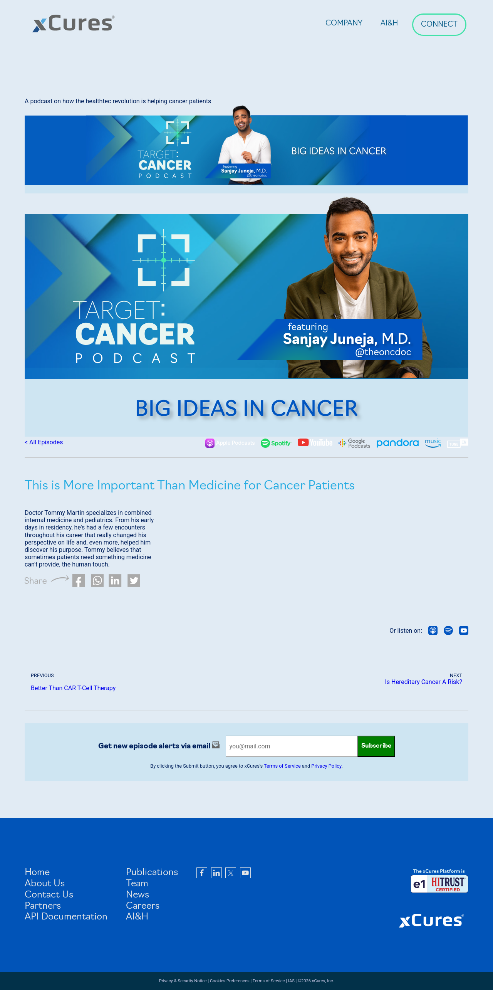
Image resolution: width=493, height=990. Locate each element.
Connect (439, 25)
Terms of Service (282, 766)
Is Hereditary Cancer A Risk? (423, 682)
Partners (43, 906)
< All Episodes (44, 442)
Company (343, 23)
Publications (152, 872)
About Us (45, 884)
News (137, 895)
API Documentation (66, 917)
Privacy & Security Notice (183, 980)
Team (137, 884)
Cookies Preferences (230, 980)
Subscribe (376, 746)
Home (37, 872)
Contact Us (49, 895)
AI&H (389, 23)
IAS (291, 980)
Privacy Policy (326, 766)
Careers (142, 906)
